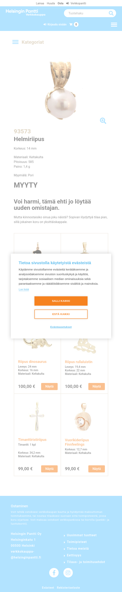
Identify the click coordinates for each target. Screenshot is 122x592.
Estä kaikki (61, 314)
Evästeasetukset (61, 327)
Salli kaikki (61, 301)
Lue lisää (24, 289)
